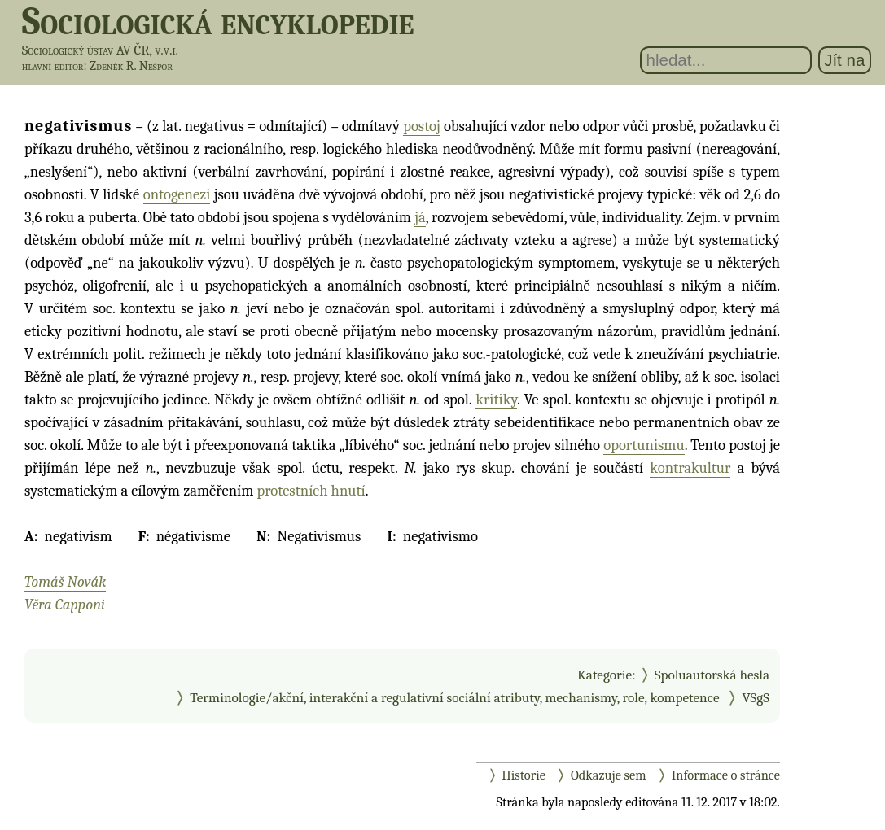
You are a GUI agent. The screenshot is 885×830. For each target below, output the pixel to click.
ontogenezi (177, 194)
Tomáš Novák (65, 582)
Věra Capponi (64, 605)
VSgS (755, 697)
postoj (421, 126)
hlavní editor (53, 66)
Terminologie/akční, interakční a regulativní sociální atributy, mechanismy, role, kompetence (454, 697)
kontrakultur (690, 468)
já (420, 217)
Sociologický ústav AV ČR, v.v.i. (100, 50)
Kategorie (604, 674)
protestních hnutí (310, 491)
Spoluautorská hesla (712, 674)
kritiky (496, 399)
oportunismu (644, 445)
